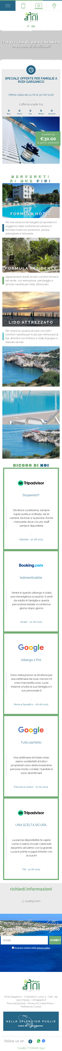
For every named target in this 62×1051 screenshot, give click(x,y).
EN (33, 26)
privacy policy (43, 948)
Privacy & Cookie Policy (41, 1003)
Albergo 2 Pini (31, 660)
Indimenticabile (31, 577)
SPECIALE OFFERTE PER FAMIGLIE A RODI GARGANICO (31, 80)
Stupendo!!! (31, 495)
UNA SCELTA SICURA (31, 825)
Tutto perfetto (31, 742)
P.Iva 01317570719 (16, 1003)
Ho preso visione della (32, 948)
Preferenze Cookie (31, 1006)
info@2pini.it (39, 1000)
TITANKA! (33, 1048)
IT (28, 26)
